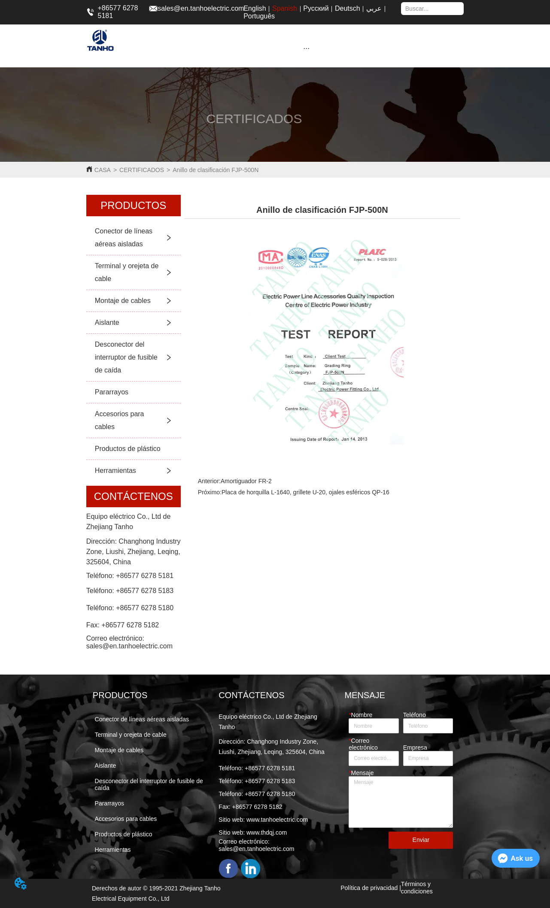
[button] (306, 48)
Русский (315, 8)
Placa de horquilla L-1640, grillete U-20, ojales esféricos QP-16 (305, 492)
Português (259, 16)
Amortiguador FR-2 (246, 481)
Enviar (421, 839)
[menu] (306, 48)
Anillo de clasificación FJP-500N (215, 169)
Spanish (284, 8)
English (254, 8)
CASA (102, 169)
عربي (374, 8)
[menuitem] (306, 48)
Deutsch (347, 8)
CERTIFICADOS (141, 169)
